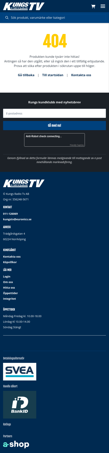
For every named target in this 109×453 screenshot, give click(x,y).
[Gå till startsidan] (24, 6)
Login (6, 276)
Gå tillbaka (26, 75)
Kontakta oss (81, 75)
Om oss (8, 282)
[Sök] (54, 18)
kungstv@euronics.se (17, 219)
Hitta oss (9, 287)
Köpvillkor (10, 262)
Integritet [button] (9, 298)
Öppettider (10, 293)
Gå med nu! (54, 125)
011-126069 (10, 213)
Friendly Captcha (77, 145)
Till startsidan (52, 75)
